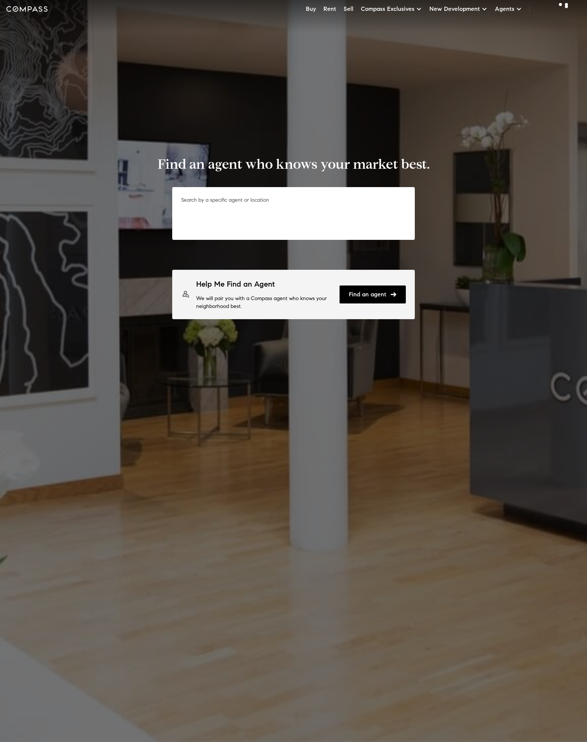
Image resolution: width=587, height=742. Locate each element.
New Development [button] (458, 8)
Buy (311, 8)
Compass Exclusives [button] (391, 8)
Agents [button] (508, 8)
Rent (329, 8)
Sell (348, 8)
